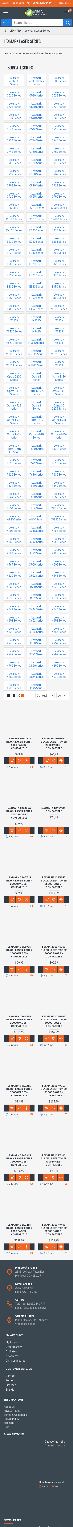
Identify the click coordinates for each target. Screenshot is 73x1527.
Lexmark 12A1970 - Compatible (53, 809)
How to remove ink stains (53, 1482)
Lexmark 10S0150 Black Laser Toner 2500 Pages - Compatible (54, 743)
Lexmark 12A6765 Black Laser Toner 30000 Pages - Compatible (54, 951)
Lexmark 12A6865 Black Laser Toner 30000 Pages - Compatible (54, 1021)
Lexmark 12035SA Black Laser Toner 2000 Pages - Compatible (19, 812)
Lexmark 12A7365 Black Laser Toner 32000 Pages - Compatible (19, 1160)
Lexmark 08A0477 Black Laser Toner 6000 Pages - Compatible (19, 743)
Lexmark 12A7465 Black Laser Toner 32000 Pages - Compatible (54, 1229)
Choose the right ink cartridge (56, 1441)
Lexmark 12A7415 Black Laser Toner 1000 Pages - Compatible (19, 1229)
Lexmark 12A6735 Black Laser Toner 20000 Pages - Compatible (19, 951)
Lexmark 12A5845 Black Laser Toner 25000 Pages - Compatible (54, 882)
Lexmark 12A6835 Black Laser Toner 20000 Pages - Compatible (19, 1021)
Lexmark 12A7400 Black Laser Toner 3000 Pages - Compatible (54, 1160)
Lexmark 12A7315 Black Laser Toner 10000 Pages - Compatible (19, 1090)
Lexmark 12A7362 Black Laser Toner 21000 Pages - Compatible (54, 1090)
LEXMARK (15, 30)
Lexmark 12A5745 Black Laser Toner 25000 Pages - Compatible (19, 882)
